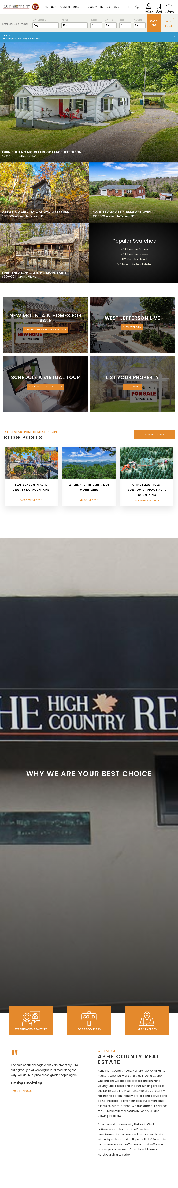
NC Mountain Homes (134, 254)
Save (168, 21)
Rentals (105, 7)
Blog (116, 7)
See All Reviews (21, 1091)
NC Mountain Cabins (134, 249)
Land (76, 7)
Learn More (132, 386)
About (90, 7)
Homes (49, 7)
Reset (168, 26)
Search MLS (154, 23)
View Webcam (132, 327)
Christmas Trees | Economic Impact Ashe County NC (147, 490)
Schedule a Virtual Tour (45, 386)
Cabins (65, 7)
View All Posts (154, 434)
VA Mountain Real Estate (134, 264)
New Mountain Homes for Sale (45, 329)
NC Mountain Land (134, 259)
